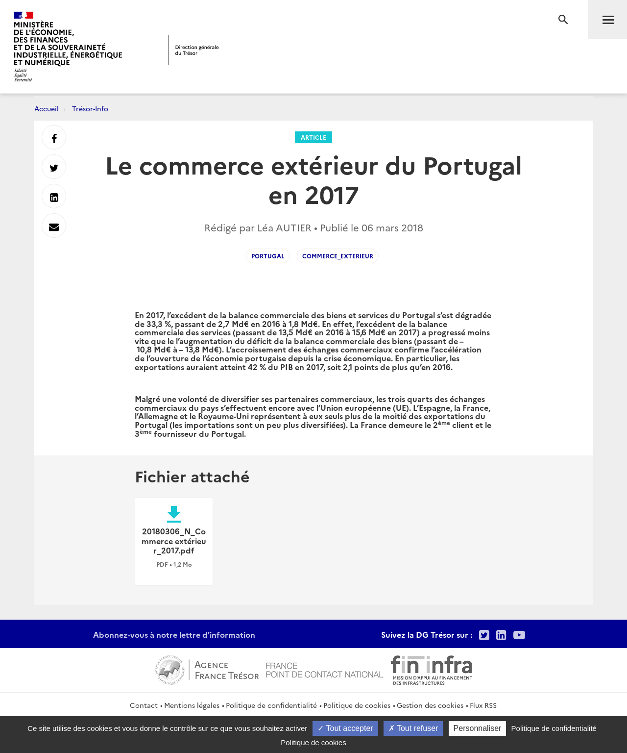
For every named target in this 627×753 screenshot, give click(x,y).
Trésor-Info (90, 108)
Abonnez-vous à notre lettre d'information (174, 634)
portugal (268, 255)
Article (313, 137)
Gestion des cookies (430, 705)
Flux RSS (483, 705)
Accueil (46, 108)
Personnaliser (478, 728)
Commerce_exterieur (337, 255)
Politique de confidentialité (271, 705)
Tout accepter (345, 728)
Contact (144, 705)
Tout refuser (413, 728)
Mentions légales (191, 705)
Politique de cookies (356, 705)
